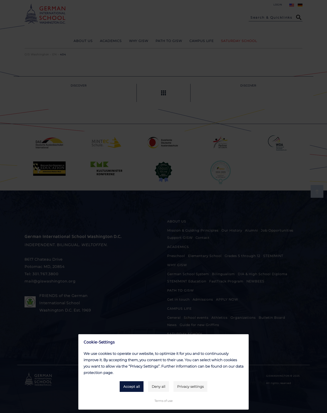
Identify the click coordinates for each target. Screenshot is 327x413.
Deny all (158, 386)
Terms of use (163, 401)
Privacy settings (190, 386)
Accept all (131, 386)
